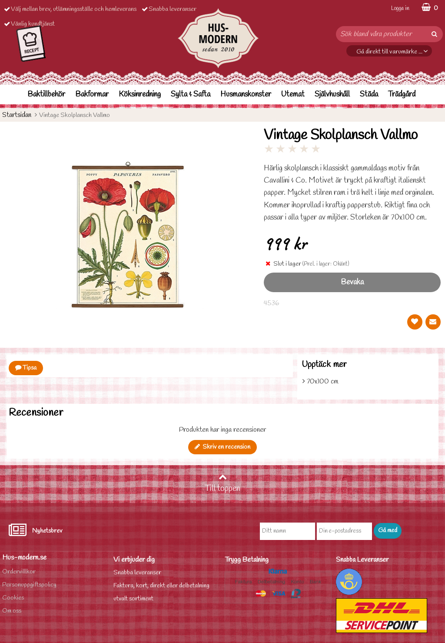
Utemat (293, 95)
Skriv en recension (222, 447)
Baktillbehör (46, 95)
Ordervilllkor (19, 572)
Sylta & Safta (190, 95)
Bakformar (92, 95)
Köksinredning (140, 95)
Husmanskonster (245, 95)
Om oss (11, 611)
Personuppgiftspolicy (29, 585)
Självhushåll (332, 95)
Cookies (13, 598)
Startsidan (16, 115)
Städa (369, 95)
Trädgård (401, 95)
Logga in (400, 8)
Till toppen (222, 483)
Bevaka (352, 282)
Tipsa (26, 368)
